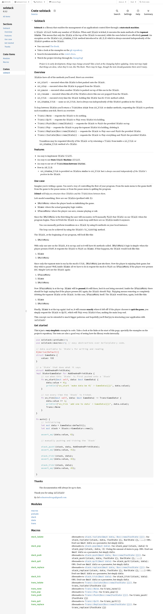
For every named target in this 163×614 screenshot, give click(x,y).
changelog (77, 58)
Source (34, 14)
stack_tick (35, 576)
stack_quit (36, 561)
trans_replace (37, 604)
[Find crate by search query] (152, 2)
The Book (54, 46)
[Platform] (39, 2)
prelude (35, 514)
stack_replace (37, 567)
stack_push (36, 555)
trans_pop (36, 592)
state (33, 520)
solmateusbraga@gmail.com (53, 497)
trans (33, 523)
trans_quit (36, 601)
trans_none (36, 589)
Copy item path (55, 11)
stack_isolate (37, 537)
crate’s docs (70, 54)
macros (34, 511)
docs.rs (121, 2)
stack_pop (36, 546)
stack (33, 517)
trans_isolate (37, 582)
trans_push (36, 595)
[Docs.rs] (6, 2)
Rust (132, 2)
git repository (76, 50)
